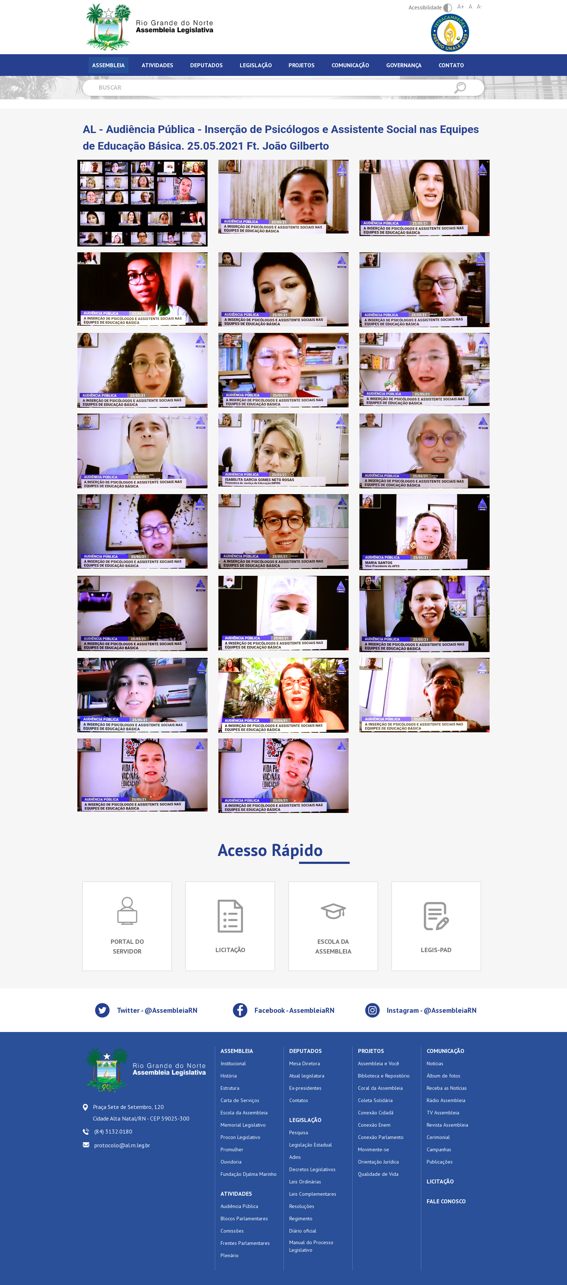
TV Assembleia (443, 1112)
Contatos (298, 1100)
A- (479, 6)
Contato (451, 65)
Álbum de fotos (443, 1075)
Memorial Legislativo (243, 1125)
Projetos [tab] (302, 65)
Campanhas (439, 1149)
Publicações (440, 1161)
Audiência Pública (239, 1206)
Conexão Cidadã (375, 1112)
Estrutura (230, 1088)
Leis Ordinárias (305, 1181)
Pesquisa (298, 1132)
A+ (460, 6)
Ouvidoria (231, 1161)
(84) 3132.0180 (113, 1131)
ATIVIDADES (236, 1193)
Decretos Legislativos (312, 1169)
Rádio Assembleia (446, 1100)
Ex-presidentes (305, 1088)
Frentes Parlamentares (245, 1243)
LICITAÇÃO (440, 1181)
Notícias (435, 1063)
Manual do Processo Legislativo (311, 1246)
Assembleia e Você (378, 1063)
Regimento (300, 1218)
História (229, 1075)
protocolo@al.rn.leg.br (122, 1145)
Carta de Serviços (240, 1100)
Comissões (232, 1231)
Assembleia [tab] (108, 65)
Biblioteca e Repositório (384, 1075)
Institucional (233, 1063)
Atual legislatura (306, 1075)
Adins (295, 1157)
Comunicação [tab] (350, 65)
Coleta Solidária (375, 1100)
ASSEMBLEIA (237, 1050)
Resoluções (301, 1206)
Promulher (232, 1149)
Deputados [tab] (206, 65)
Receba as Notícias (447, 1088)
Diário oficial (302, 1231)
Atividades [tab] (157, 65)
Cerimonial (438, 1137)
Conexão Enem (374, 1125)
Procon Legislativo (240, 1137)
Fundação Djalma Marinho (249, 1174)
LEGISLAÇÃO (305, 1119)
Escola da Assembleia (244, 1112)
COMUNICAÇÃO (445, 1050)
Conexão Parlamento (381, 1137)
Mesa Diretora (304, 1063)
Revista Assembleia (447, 1125)
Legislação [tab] (256, 65)
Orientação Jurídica (378, 1161)
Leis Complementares (312, 1194)
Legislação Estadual (310, 1144)
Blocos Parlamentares (244, 1218)
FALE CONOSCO (446, 1201)
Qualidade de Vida (378, 1174)
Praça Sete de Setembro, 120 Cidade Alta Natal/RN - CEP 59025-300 (141, 1112)
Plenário (230, 1255)
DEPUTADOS (305, 1050)
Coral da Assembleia (380, 1088)
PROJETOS (371, 1050)
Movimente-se (373, 1149)
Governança (404, 65)
